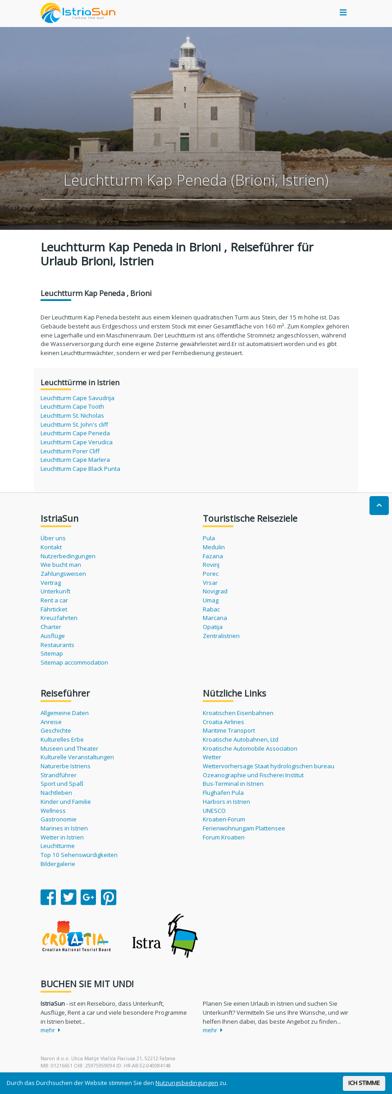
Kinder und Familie (66, 802)
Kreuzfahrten (59, 618)
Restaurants (57, 645)
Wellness (53, 811)
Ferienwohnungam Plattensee (244, 828)
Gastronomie (59, 819)
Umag (211, 600)
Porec (211, 574)
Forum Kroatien (224, 837)
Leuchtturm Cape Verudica (77, 442)
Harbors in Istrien (226, 802)
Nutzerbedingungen (68, 556)
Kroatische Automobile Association (250, 748)
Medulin (214, 547)
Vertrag (51, 583)
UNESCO (214, 811)
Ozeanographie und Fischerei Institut (253, 775)
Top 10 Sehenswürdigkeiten (79, 855)
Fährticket (54, 609)
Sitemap (52, 653)
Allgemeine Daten (65, 713)
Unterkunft (55, 591)
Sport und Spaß (62, 783)
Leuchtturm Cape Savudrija (77, 398)
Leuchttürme (58, 846)
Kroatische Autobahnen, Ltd (240, 739)
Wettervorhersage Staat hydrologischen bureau (268, 766)
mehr (50, 1030)
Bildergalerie (58, 864)
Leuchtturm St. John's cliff (74, 424)
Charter (51, 627)
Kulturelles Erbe (62, 739)
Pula (209, 538)
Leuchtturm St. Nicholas (72, 415)
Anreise (51, 722)
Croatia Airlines (223, 722)
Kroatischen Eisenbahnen (238, 713)
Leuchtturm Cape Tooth (72, 406)
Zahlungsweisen (63, 574)
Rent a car (54, 600)
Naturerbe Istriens (66, 766)
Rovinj (211, 565)
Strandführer (59, 775)
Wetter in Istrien (62, 837)
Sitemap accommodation (74, 662)
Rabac (211, 609)
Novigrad (215, 591)
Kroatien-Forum (224, 819)
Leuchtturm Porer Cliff (70, 451)
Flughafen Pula (223, 793)
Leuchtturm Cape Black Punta (80, 469)
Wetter (212, 757)
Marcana (215, 618)
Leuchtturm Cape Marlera (75, 460)
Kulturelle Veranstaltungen (77, 757)
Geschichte (56, 730)
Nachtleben (56, 793)
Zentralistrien (221, 636)
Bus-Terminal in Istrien (233, 783)
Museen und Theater (69, 748)
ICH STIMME (364, 1083)
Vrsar (210, 583)
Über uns (53, 538)
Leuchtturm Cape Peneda (75, 433)
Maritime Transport (229, 730)
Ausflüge (53, 636)
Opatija (213, 627)
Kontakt (51, 547)
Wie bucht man (61, 565)
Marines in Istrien (64, 828)
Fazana (213, 556)
